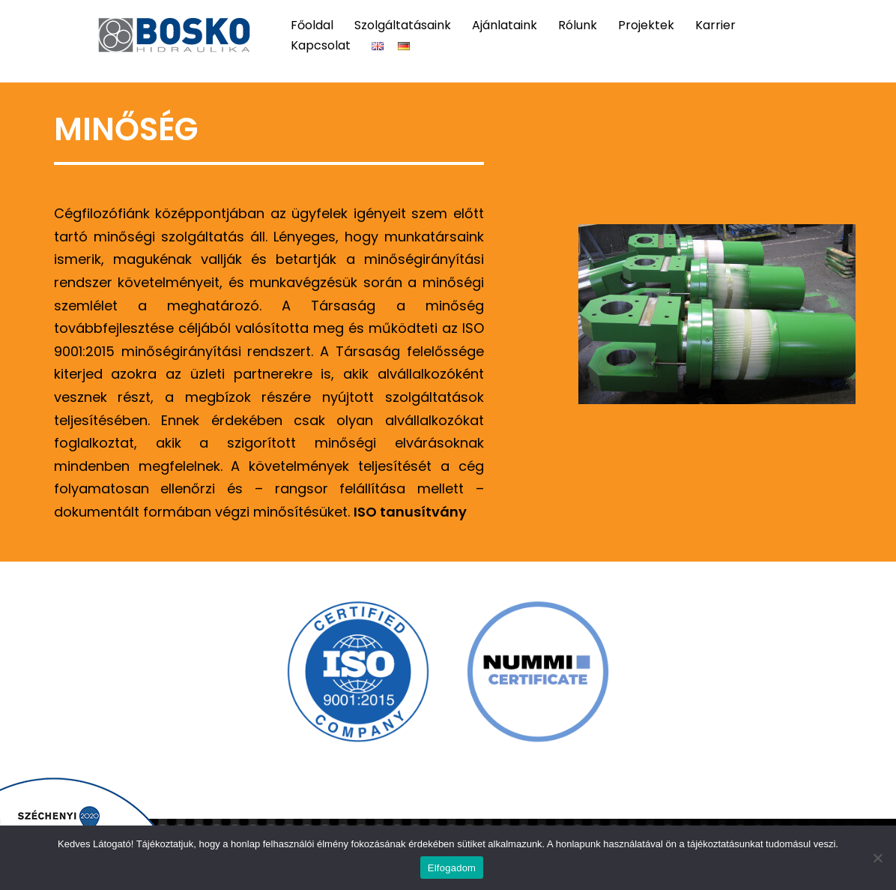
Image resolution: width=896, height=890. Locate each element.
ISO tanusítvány (410, 511)
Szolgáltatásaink (402, 25)
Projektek (646, 25)
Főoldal (312, 25)
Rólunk (577, 25)
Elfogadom (452, 868)
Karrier (715, 25)
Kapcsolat (321, 45)
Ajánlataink (504, 25)
